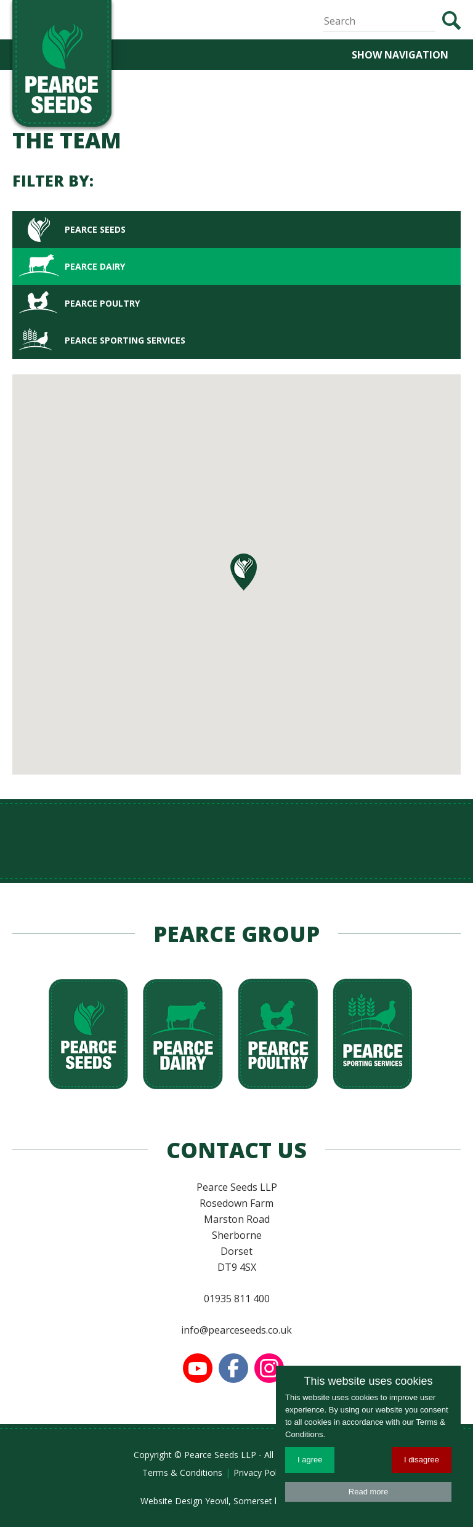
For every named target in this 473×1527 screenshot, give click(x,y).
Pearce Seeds (95, 229)
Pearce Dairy (95, 266)
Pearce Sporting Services (125, 340)
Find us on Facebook (233, 1368)
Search (451, 20)
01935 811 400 (237, 1298)
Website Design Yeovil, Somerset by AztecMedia (236, 1501)
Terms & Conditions (182, 1472)
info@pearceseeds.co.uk (236, 1330)
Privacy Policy (260, 1472)
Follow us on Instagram (269, 1368)
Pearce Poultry (102, 303)
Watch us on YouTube (197, 1368)
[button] (243, 572)
